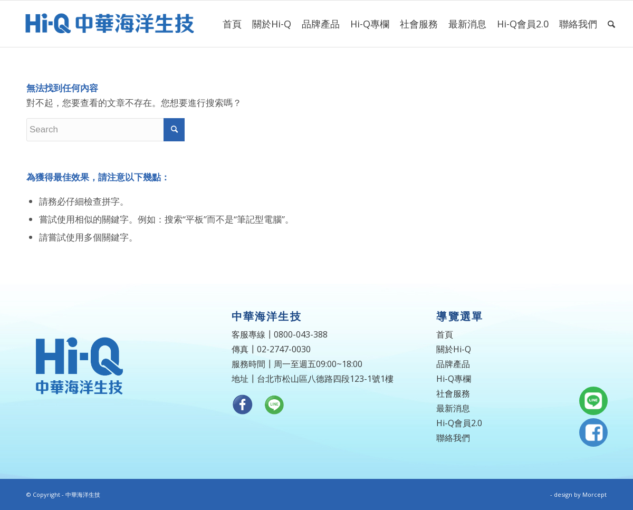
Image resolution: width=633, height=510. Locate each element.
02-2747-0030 (284, 349)
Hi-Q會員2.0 (459, 423)
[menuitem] (232, 24)
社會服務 (453, 393)
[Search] (611, 24)
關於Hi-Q (453, 349)
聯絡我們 (453, 438)
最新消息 (453, 408)
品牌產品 (453, 364)
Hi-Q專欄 (453, 378)
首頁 (444, 334)
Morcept (594, 494)
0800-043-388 (301, 334)
